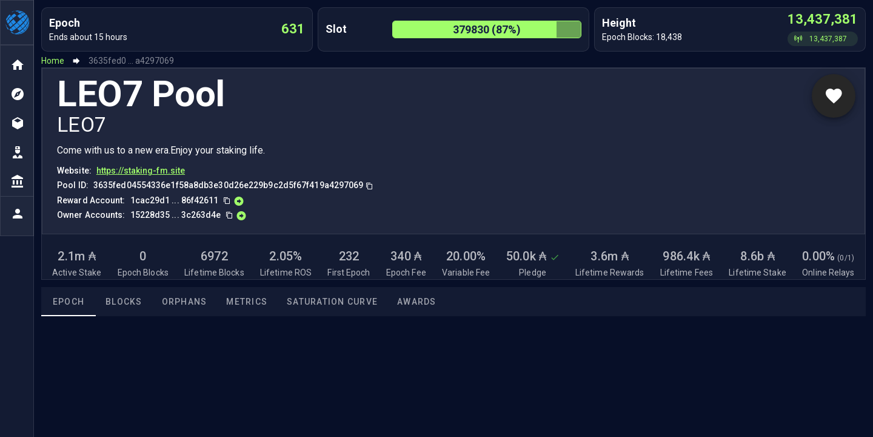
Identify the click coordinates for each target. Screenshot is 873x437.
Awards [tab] (416, 302)
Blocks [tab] (123, 302)
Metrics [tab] (246, 302)
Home (52, 61)
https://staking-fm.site (140, 170)
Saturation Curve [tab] (332, 302)
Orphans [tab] (184, 302)
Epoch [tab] (68, 302)
